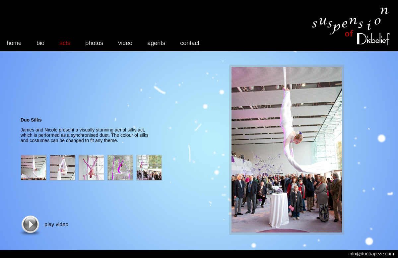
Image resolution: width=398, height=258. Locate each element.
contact (189, 43)
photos (94, 43)
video (125, 43)
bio (40, 43)
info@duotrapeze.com (371, 253)
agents (156, 43)
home (14, 43)
